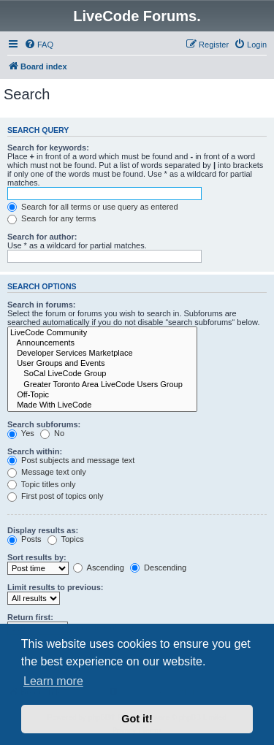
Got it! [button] (136, 719)
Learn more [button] (53, 681)
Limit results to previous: (55, 587)
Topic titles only (41, 484)
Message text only (46, 471)
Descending (158, 567)
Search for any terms (51, 218)
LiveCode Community (102, 333)
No (52, 433)
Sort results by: (36, 557)
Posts (24, 539)
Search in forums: (41, 304)
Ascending (98, 567)
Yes (20, 433)
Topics (65, 539)
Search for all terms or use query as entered (92, 206)
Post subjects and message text (70, 460)
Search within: (34, 451)
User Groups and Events (102, 364)
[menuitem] (38, 44)
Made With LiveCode (102, 405)
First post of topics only (55, 496)
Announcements (102, 343)
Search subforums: (43, 424)
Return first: (30, 617)
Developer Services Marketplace (102, 353)
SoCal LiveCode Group (102, 374)
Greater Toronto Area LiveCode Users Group (102, 385)
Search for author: (42, 236)
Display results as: (42, 530)
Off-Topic (102, 395)
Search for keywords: (48, 147)
